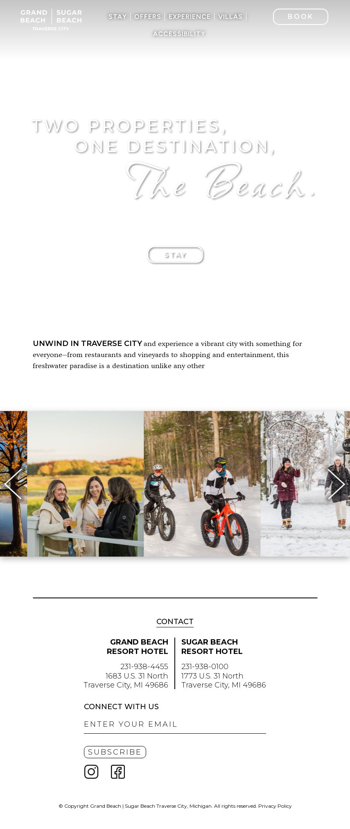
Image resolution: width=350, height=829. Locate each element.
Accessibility (179, 34)
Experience (190, 16)
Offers (147, 16)
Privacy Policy (275, 806)
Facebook (118, 772)
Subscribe (115, 752)
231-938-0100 (204, 666)
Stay (117, 16)
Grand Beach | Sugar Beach (51, 20)
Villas (230, 16)
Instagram (96, 771)
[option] (169, 484)
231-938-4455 (144, 666)
